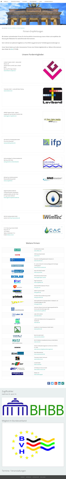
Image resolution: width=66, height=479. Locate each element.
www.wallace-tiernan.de (39, 369)
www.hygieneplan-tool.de (40, 277)
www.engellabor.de (38, 282)
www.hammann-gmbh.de (40, 310)
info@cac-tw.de (10, 234)
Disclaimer (42, 477)
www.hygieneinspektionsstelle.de (11, 197)
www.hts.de (37, 255)
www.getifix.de (37, 292)
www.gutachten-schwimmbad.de (11, 161)
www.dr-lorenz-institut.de (40, 267)
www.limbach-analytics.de (10, 70)
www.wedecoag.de (38, 374)
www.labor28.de (38, 315)
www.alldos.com (37, 250)
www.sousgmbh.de (8, 180)
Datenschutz (35, 477)
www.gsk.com (37, 287)
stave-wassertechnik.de (39, 354)
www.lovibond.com (8, 90)
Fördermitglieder (21, 28)
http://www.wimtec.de (15, 218)
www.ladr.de (37, 322)
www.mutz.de (37, 341)
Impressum (28, 477)
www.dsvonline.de (38, 260)
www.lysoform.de (38, 329)
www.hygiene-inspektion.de (10, 116)
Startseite (10, 28)
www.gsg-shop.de (38, 304)
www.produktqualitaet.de (9, 143)
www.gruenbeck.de (38, 297)
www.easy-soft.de (38, 272)
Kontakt (23, 477)
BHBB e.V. (15, 28)
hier (12, 49)
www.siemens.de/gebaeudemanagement (43, 349)
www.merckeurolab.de (39, 336)
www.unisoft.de (37, 364)
